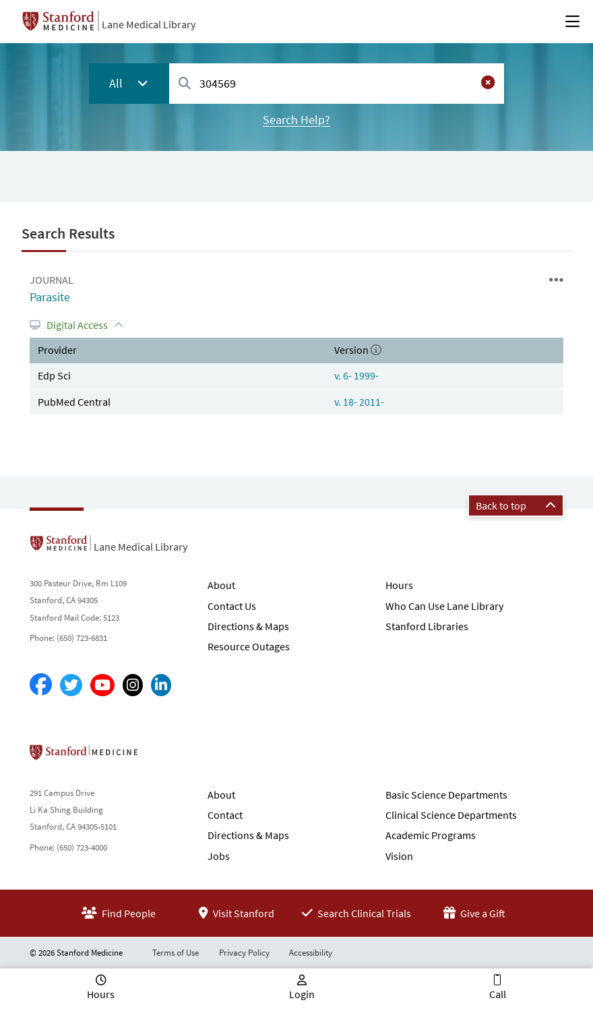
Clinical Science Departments (451, 815)
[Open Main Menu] (572, 21)
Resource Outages (249, 646)
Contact (225, 815)
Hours (399, 585)
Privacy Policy (244, 952)
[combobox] (336, 83)
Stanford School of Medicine (161, 756)
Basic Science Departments (446, 794)
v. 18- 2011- (359, 401)
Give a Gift (474, 913)
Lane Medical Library (148, 24)
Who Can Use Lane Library (444, 606)
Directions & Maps (248, 626)
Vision (399, 856)
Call (497, 994)
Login (302, 994)
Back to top (516, 505)
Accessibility (310, 952)
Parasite (50, 297)
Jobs (219, 856)
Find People (119, 913)
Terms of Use (175, 952)
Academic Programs (430, 835)
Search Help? (296, 119)
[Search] (185, 84)
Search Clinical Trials (356, 913)
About (221, 585)
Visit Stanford (236, 913)
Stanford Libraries (426, 626)
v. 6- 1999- (356, 375)
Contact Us (232, 606)
